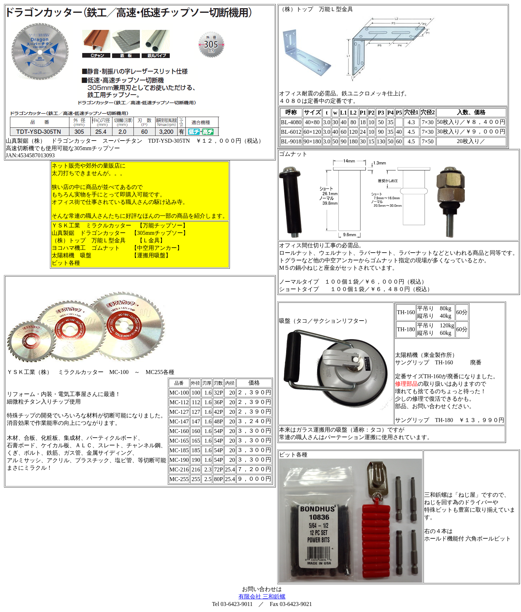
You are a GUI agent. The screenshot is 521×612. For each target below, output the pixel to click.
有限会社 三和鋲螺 (261, 596)
